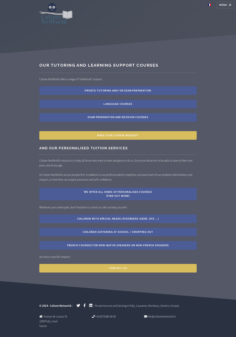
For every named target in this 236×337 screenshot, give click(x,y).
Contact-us (118, 268)
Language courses (118, 104)
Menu (223, 5)
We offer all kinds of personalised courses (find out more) (118, 194)
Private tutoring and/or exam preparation (118, 90)
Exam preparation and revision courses (118, 117)
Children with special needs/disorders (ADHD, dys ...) (118, 218)
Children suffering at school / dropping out (118, 232)
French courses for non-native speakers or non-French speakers (118, 245)
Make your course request (118, 135)
